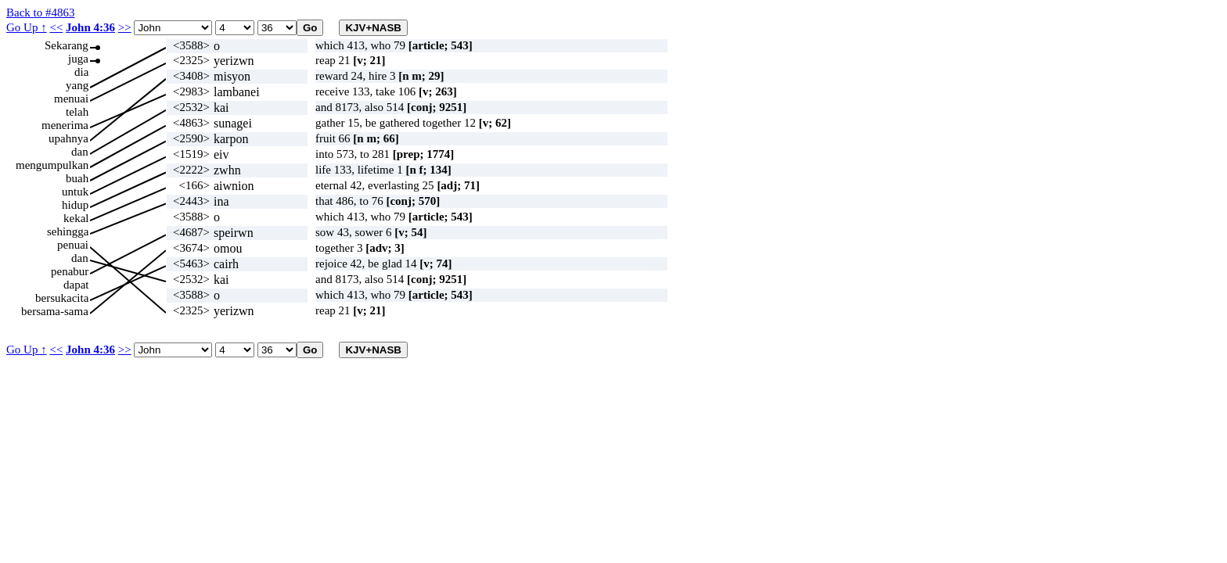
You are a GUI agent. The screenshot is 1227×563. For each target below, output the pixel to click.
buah (77, 178)
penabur (69, 271)
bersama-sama (54, 311)
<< (56, 27)
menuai (71, 98)
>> (124, 27)
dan (79, 151)
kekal (75, 218)
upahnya (68, 138)
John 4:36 (90, 27)
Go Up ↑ (26, 27)
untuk (75, 191)
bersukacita (61, 298)
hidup (75, 205)
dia (81, 72)
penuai (72, 244)
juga (78, 58)
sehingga (67, 231)
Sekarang (66, 45)
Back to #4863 (40, 12)
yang (77, 85)
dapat (75, 284)
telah (77, 112)
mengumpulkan (52, 165)
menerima (64, 125)
